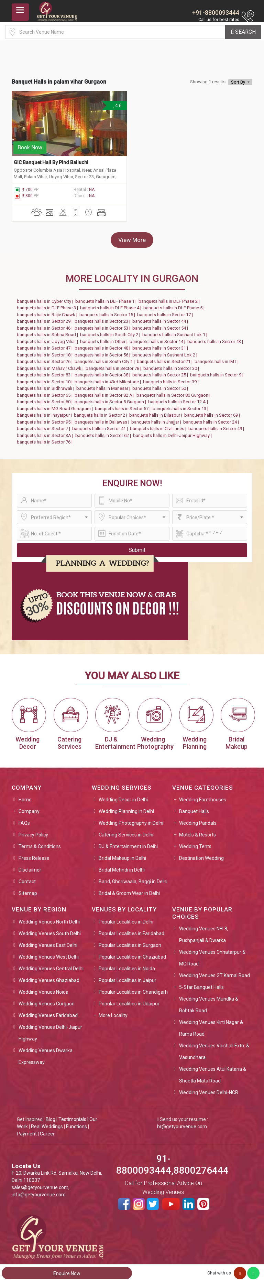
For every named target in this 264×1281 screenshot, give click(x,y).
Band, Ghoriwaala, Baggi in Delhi (133, 878)
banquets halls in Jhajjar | (157, 418)
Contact (27, 878)
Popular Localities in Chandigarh (133, 988)
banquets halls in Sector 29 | (46, 318)
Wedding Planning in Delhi (126, 808)
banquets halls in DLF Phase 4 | (111, 304)
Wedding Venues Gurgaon (47, 1000)
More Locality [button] (113, 1012)
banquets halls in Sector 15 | (108, 311)
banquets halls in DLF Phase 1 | (107, 297)
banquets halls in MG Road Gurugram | (56, 405)
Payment (27, 1130)
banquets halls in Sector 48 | (103, 345)
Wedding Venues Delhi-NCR (208, 1089)
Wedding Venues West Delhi (49, 953)
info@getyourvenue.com (39, 1191)
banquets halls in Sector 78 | (114, 364)
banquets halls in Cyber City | (46, 297)
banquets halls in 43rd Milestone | (109, 378)
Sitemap (28, 890)
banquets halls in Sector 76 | (46, 438)
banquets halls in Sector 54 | (161, 324)
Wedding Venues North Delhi (49, 918)
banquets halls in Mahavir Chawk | (51, 364)
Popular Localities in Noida (127, 965)
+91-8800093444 (215, 12)
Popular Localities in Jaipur (127, 977)
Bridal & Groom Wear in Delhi (129, 890)
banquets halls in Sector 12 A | (179, 398)
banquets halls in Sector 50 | (161, 385)
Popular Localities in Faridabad (131, 930)
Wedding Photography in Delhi (131, 820)
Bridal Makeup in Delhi (122, 855)
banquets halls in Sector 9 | (217, 371)
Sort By (238, 82)
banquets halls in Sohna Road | (48, 331)
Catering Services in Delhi (126, 831)
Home (25, 796)
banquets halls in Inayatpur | (45, 412)
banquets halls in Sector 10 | (46, 378)
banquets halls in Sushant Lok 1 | (175, 331)
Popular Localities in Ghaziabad (132, 953)
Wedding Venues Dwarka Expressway (46, 1052)
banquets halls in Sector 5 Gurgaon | (111, 398)
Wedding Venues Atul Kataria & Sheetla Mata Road (212, 1071)
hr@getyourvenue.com (182, 1123)
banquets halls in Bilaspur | (156, 412)
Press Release (34, 855)
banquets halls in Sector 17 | (166, 311)
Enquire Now (66, 1273)
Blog (50, 1116)
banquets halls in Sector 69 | (213, 412)
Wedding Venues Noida (43, 988)
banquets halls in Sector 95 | (46, 418)
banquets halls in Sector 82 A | (105, 391)
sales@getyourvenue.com (40, 1184)
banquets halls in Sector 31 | (161, 345)
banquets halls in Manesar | (104, 385)
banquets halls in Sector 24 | (212, 418)
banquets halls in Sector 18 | (46, 351)
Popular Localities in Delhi (126, 918)
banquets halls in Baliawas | (103, 418)
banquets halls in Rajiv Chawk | (48, 311)
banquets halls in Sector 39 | (172, 378)
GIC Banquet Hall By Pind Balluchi (51, 159)
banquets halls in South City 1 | (106, 358)
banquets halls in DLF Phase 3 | (48, 304)
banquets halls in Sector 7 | (44, 425)
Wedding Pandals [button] (198, 820)
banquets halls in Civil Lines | (159, 425)
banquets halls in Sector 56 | (103, 351)
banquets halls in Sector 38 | (103, 371)
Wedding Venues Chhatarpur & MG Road (212, 954)
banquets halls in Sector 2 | (101, 412)
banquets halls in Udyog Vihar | (48, 338)
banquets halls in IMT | (218, 358)
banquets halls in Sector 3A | (46, 432)
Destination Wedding (201, 855)
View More (132, 236)
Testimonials (72, 1116)
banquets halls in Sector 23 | (103, 318)
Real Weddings (47, 1123)
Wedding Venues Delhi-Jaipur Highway (50, 1029)
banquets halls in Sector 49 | (217, 425)
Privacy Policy (33, 831)
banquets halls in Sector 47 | (46, 345)
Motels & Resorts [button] (197, 831)
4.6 (117, 105)
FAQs (24, 820)
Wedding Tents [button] (195, 843)
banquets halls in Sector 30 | (172, 364)
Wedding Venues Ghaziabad (49, 977)
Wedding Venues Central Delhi (51, 965)
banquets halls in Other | (105, 338)
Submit (137, 546)
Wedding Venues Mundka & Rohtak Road (208, 1001)
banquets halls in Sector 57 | (124, 405)
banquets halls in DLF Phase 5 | (175, 304)
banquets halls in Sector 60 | (46, 398)
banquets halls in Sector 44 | (161, 318)
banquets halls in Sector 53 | (103, 324)
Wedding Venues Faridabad (48, 1012)
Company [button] (29, 808)
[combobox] (54, 514)
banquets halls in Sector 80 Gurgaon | (174, 391)
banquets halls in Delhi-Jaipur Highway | (173, 432)
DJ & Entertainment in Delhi (128, 843)
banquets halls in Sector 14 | (158, 338)
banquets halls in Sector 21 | (166, 358)
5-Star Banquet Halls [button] (201, 983)
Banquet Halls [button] (194, 808)
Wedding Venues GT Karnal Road (214, 972)
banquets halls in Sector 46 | (46, 324)
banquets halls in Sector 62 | (104, 432)
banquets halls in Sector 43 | (216, 338)
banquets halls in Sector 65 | (46, 391)
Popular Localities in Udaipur (129, 1000)
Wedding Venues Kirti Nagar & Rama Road (211, 1024)
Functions (76, 1123)
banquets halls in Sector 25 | (161, 371)
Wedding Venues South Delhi (50, 930)
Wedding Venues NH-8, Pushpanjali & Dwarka (203, 931)
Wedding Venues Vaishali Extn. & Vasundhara (214, 1048)
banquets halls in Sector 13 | (181, 405)
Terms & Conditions (40, 843)
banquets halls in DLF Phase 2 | (170, 297)
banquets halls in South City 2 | (111, 331)
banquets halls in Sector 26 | (46, 358)
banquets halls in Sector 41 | (101, 425)
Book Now (30, 144)
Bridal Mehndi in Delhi (122, 866)
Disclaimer (30, 866)
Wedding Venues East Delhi (48, 941)
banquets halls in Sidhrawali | (46, 385)
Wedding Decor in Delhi (123, 796)
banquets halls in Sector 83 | (46, 371)
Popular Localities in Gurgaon (130, 941)
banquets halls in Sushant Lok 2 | (165, 351)
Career (47, 1130)
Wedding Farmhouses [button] (202, 796)
